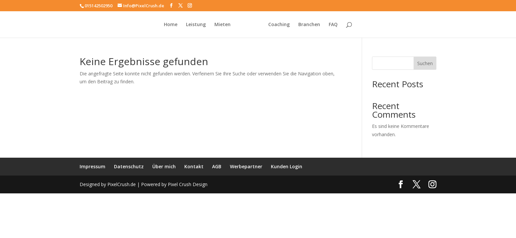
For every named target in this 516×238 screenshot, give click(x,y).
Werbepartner (246, 166)
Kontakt (193, 166)
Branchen (309, 24)
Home (170, 24)
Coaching (279, 24)
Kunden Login (286, 166)
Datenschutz (129, 166)
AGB (216, 166)
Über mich (164, 166)
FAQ (333, 24)
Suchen (425, 63)
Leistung (196, 24)
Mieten (222, 24)
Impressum (92, 166)
